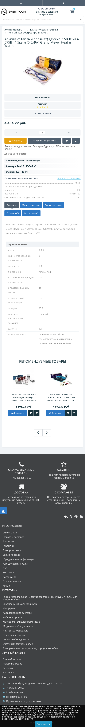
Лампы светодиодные (15, 630)
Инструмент (10, 608)
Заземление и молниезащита (20, 604)
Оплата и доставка (13, 537)
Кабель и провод (12, 617)
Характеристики (30, 205)
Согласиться (43, 724)
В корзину (17, 413)
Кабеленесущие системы (17, 612)
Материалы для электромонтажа (21, 621)
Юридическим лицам (15, 563)
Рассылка (8, 672)
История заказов (12, 663)
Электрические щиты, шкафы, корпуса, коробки (30, 648)
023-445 (21, 171)
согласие (59, 712)
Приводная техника (14, 635)
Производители (12, 581)
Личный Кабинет (12, 659)
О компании (10, 532)
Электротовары (13, 29)
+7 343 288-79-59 (13, 688)
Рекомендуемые (53, 205)
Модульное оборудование (18, 626)
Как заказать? (31, 213)
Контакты (8, 572)
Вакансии (8, 541)
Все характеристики (69, 178)
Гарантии (8, 546)
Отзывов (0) (13, 213)
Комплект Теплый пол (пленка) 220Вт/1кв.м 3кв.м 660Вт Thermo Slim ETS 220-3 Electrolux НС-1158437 (61, 397)
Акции (6, 585)
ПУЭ (5, 568)
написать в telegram (46, 11)
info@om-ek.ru (46, 14)
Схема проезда (11, 554)
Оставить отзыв (42, 113)
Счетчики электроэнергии (18, 644)
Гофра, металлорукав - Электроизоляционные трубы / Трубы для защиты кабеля (40, 598)
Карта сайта (9, 577)
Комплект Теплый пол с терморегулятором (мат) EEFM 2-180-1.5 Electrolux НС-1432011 (23, 397)
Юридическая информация (19, 559)
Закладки (8, 668)
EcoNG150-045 (26, 166)
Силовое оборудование (16, 639)
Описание (12, 205)
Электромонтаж (12, 550)
